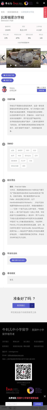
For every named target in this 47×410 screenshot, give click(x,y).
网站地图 (27, 346)
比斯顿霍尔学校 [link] (27, 12)
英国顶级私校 (12, 12)
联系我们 (5, 346)
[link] (3, 12)
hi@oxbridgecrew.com (16, 355)
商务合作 (16, 342)
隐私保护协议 (39, 346)
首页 (3, 12)
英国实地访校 (18, 346)
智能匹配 (41, 90)
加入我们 (27, 342)
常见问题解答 (39, 342)
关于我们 (5, 342)
